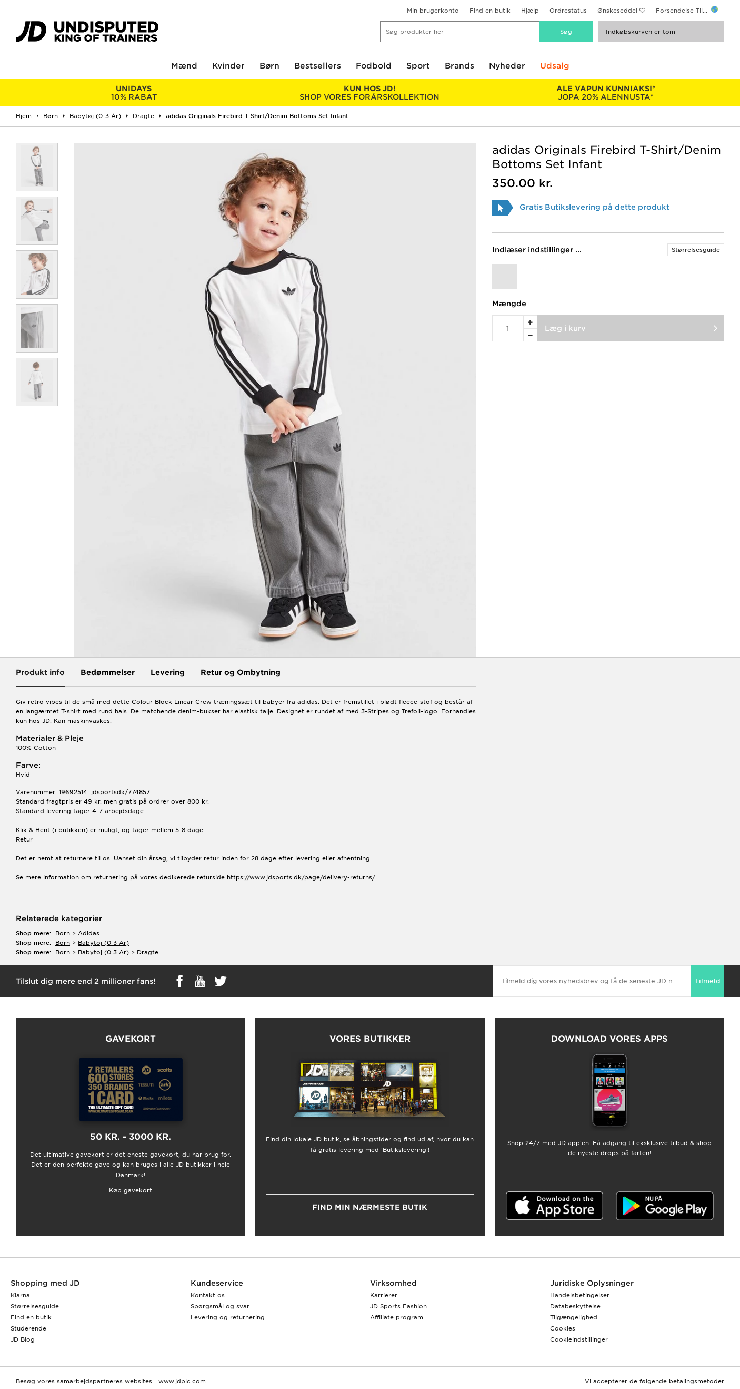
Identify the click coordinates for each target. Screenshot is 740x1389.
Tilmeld (707, 981)
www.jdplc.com (181, 1381)
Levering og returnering (228, 1317)
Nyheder (507, 66)
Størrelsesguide (696, 249)
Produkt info (40, 672)
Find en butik (490, 10)
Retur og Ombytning (241, 672)
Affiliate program (396, 1317)
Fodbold (374, 66)
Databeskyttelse (575, 1306)
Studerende (28, 1328)
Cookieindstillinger (579, 1339)
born (62, 933)
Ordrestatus (568, 10)
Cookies (562, 1328)
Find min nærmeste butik (369, 1207)
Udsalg (554, 66)
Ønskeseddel (617, 10)
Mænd (184, 66)
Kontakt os (208, 1295)
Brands (459, 66)
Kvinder (228, 66)
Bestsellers (317, 66)
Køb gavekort (130, 1190)
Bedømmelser (108, 672)
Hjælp (530, 10)
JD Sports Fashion (398, 1306)
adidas (88, 933)
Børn (269, 66)
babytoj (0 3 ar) (103, 942)
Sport (418, 66)
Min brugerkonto (433, 10)
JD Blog (23, 1339)
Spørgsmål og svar (220, 1306)
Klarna (20, 1295)
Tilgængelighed (573, 1317)
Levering (168, 672)
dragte (147, 952)
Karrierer (383, 1295)
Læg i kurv (565, 328)
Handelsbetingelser (579, 1295)
